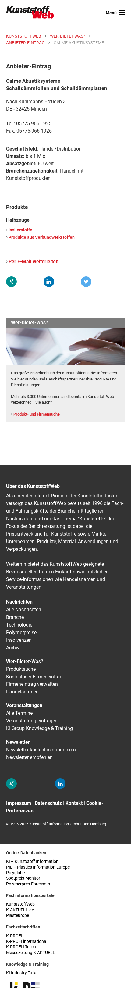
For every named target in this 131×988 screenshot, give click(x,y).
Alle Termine (19, 713)
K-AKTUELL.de (20, 910)
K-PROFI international (26, 941)
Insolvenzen (19, 640)
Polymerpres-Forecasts (28, 884)
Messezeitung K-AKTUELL (30, 952)
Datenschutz (48, 803)
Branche (15, 617)
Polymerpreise (21, 632)
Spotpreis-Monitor (23, 878)
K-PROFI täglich (21, 947)
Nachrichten (19, 602)
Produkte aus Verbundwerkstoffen (42, 237)
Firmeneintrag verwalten (32, 684)
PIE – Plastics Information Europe (38, 867)
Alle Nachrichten (23, 609)
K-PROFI (14, 936)
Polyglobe (15, 872)
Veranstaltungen (24, 705)
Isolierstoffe (20, 230)
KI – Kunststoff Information (32, 861)
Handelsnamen (22, 692)
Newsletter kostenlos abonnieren (41, 750)
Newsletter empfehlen (29, 757)
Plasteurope (17, 915)
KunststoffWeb (20, 904)
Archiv (12, 648)
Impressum (18, 803)
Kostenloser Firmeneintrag (34, 677)
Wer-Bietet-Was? (24, 661)
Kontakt (74, 803)
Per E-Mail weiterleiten (33, 261)
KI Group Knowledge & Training (39, 728)
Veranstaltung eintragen (32, 721)
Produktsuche (21, 669)
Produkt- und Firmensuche (36, 414)
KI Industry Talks (21, 972)
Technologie (19, 625)
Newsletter (18, 742)
